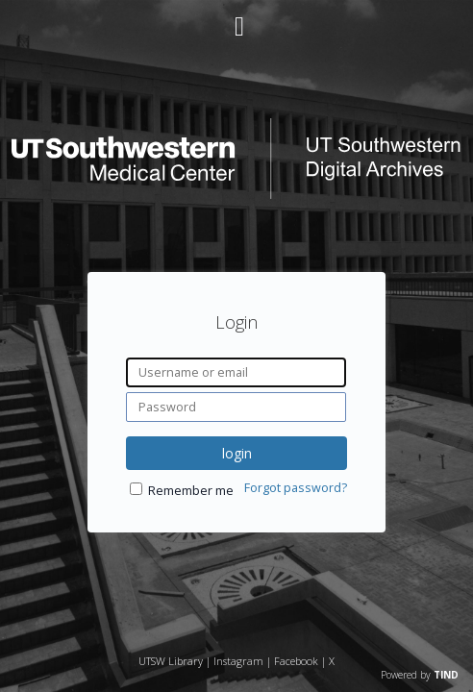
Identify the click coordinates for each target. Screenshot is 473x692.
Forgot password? (295, 488)
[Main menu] (236, 18)
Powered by (420, 674)
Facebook (296, 661)
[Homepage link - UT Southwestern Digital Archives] (236, 194)
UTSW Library (170, 661)
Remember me (191, 490)
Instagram (238, 661)
